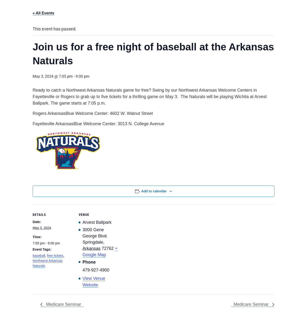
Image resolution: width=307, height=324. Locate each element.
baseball (39, 256)
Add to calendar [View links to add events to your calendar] (154, 191)
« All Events (43, 13)
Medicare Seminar (63, 304)
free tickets (55, 256)
